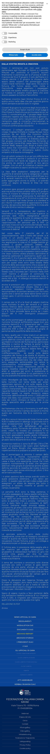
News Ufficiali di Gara (25, 617)
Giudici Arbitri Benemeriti (26, 653)
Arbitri (26, 670)
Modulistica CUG (25, 625)
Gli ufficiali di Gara (25, 650)
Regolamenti (25, 621)
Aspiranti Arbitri (26, 675)
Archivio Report (25, 634)
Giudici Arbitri (26, 666)
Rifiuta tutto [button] (13, 55)
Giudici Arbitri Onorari (26, 658)
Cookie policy (25, 748)
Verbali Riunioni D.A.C (25, 684)
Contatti (25, 724)
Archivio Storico (25, 638)
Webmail (25, 713)
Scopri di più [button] (25, 49)
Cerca (25, 720)
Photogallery (25, 727)
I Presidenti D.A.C (25, 642)
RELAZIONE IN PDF (11, 604)
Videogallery (25, 731)
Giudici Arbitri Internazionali (26, 662)
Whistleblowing (25, 734)
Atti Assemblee (25, 680)
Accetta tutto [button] (37, 55)
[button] (47, 3)
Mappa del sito (25, 717)
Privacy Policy (25, 745)
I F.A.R (25, 646)
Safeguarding (25, 741)
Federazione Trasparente (25, 738)
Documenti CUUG (25, 630)
